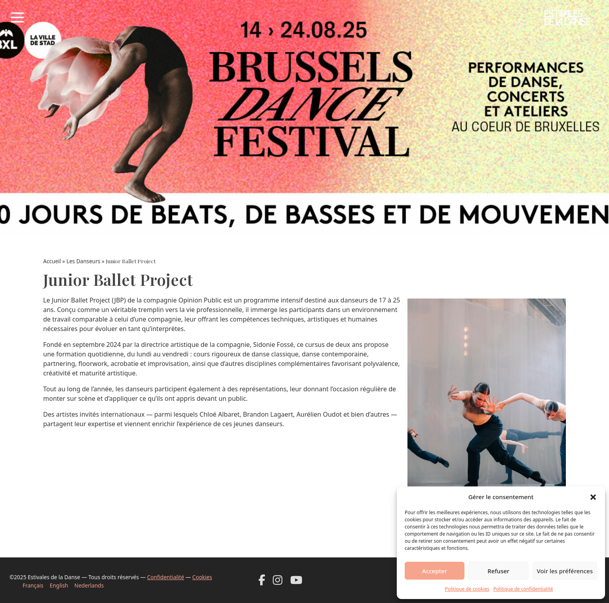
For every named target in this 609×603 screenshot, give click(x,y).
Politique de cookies (467, 589)
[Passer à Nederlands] (92, 585)
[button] (593, 497)
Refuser (498, 571)
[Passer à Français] (36, 585)
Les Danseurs (84, 261)
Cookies (202, 577)
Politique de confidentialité (523, 589)
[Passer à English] (62, 585)
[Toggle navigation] (17, 17)
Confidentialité (165, 577)
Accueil (52, 261)
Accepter (434, 571)
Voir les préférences (565, 571)
